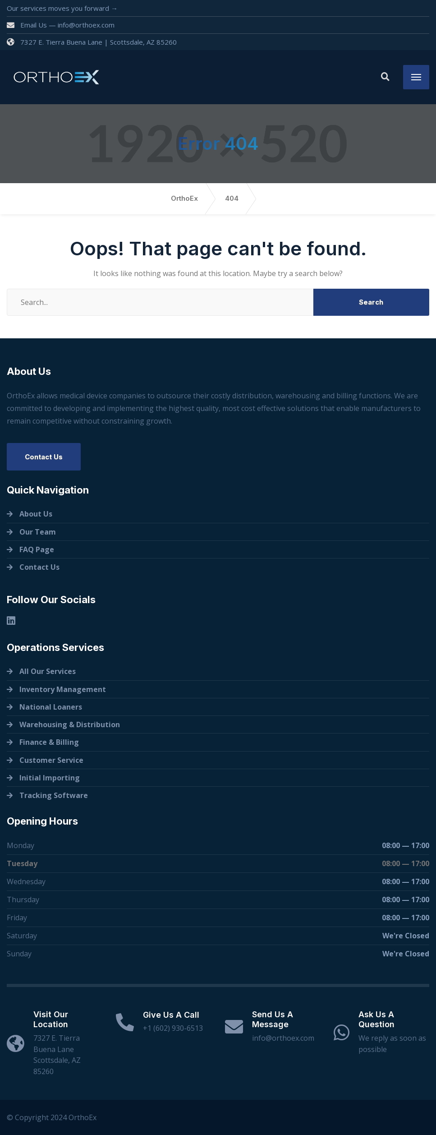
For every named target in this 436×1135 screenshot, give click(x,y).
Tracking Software (53, 795)
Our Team (37, 532)
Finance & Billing (49, 742)
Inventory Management (62, 689)
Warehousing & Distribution (69, 724)
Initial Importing (49, 778)
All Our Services (47, 671)
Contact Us (44, 456)
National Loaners (50, 707)
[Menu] (416, 77)
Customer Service (51, 760)
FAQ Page (36, 549)
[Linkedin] (11, 620)
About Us (35, 514)
